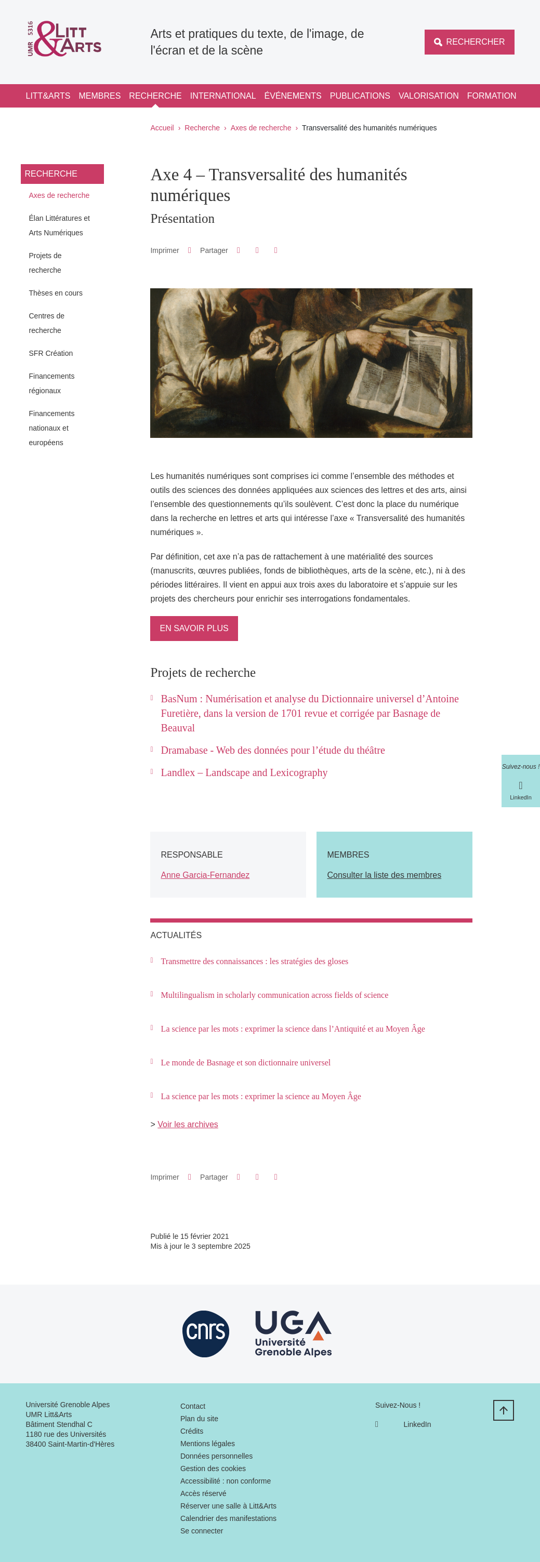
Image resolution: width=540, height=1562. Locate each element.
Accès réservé (203, 1493)
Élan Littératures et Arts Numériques (59, 225)
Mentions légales (207, 1443)
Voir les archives (187, 1124)
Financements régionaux (52, 383)
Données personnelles (216, 1456)
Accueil (162, 128)
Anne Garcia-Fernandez (205, 875)
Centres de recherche (46, 323)
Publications (360, 95)
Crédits (191, 1431)
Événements (293, 95)
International (223, 95)
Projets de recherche (45, 262)
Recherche (155, 95)
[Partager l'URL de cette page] (276, 250)
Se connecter (201, 1531)
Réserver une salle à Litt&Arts (228, 1506)
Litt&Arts (48, 95)
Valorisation (429, 95)
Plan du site (199, 1418)
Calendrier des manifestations (228, 1518)
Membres (99, 95)
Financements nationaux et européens (52, 428)
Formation (492, 95)
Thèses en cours (56, 293)
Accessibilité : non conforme (225, 1481)
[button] (238, 250)
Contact (192, 1406)
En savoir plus (194, 628)
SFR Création (51, 353)
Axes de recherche (261, 128)
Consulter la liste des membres (384, 875)
